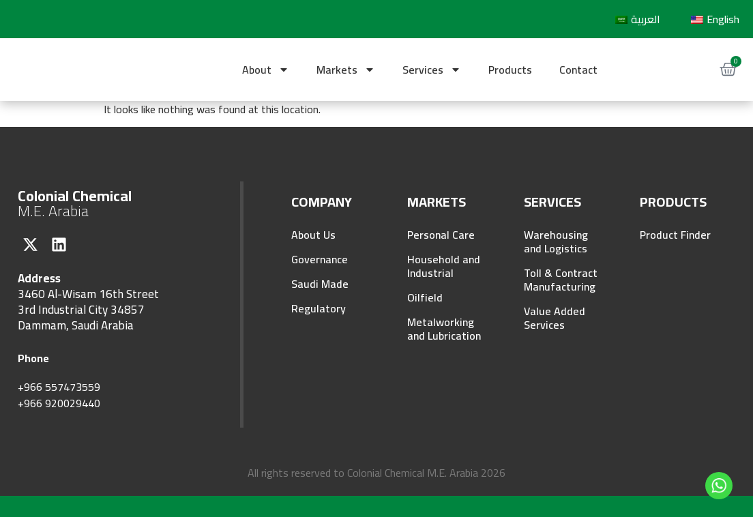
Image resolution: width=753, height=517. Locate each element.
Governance (319, 259)
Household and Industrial (443, 266)
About (265, 69)
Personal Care (441, 234)
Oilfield (425, 297)
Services (431, 69)
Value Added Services (554, 318)
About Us (313, 234)
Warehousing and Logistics (556, 241)
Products (510, 69)
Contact (578, 69)
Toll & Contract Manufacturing (560, 280)
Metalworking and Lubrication (444, 329)
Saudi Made (320, 284)
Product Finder (675, 234)
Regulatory (318, 308)
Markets (345, 69)
